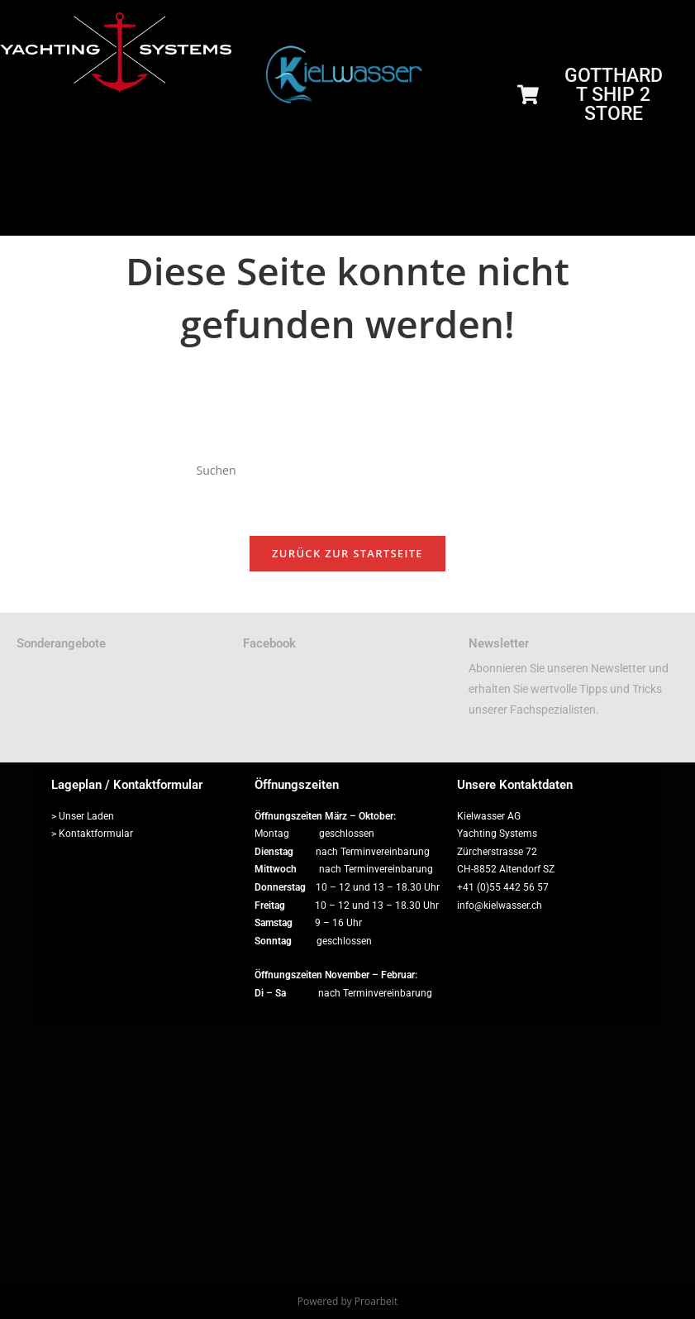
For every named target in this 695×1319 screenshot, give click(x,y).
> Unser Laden (82, 816)
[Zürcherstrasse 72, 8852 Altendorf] (347, 1152)
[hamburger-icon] (668, 216)
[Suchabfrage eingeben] (347, 470)
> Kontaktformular (92, 834)
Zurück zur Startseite (347, 554)
